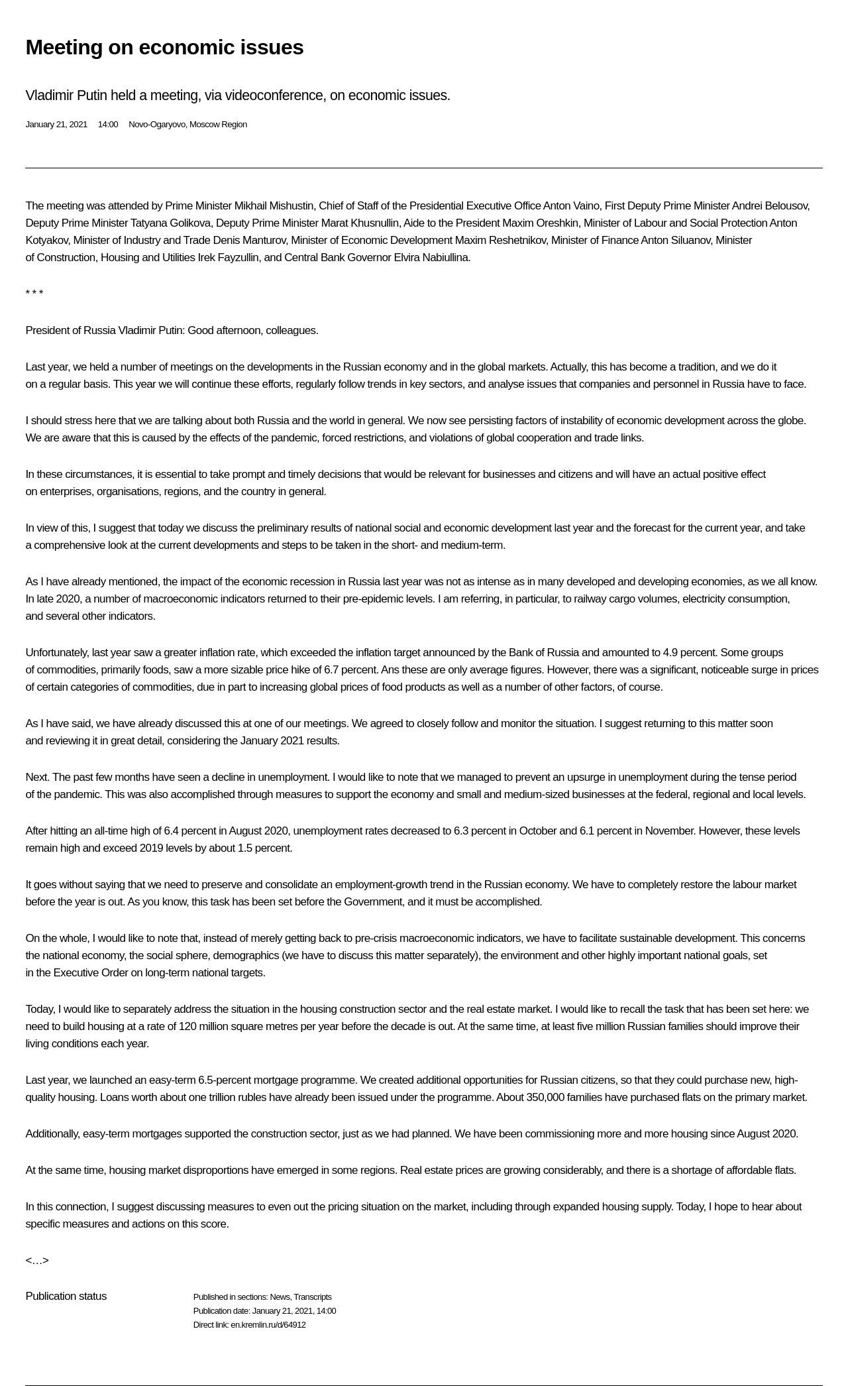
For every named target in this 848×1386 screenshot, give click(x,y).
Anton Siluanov (675, 240)
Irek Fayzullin (227, 257)
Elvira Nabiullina (431, 257)
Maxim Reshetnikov (500, 240)
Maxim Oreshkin (540, 223)
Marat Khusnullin (360, 223)
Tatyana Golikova (171, 223)
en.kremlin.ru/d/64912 (268, 1325)
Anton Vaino (571, 206)
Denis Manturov (249, 240)
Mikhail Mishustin (274, 206)
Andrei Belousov (770, 206)
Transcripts (312, 1297)
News (280, 1297)
